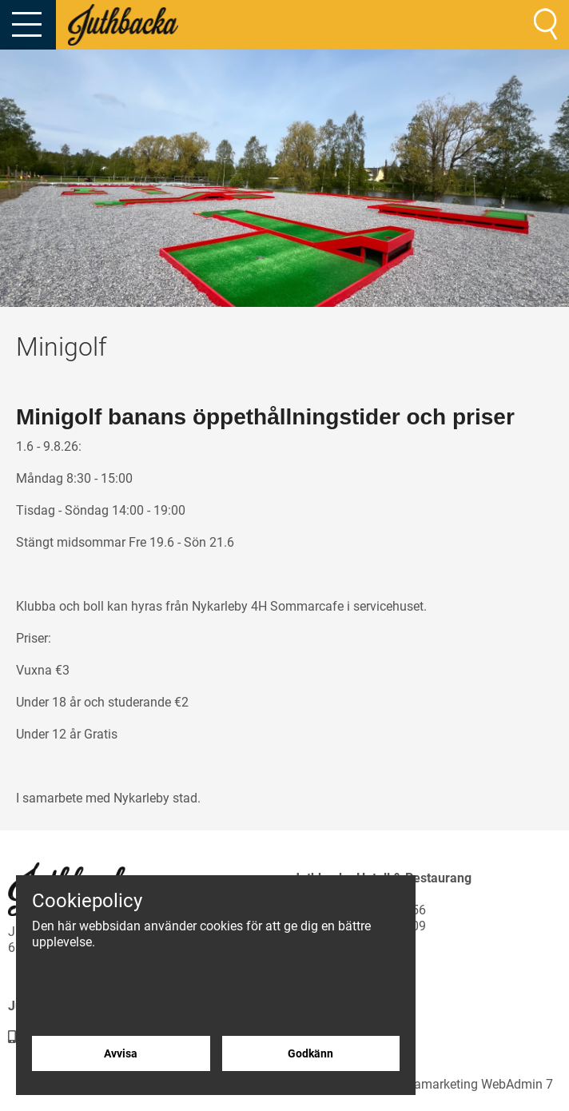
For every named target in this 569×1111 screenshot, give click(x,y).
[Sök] (545, 24)
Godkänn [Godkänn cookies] (310, 1053)
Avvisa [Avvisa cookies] (120, 1053)
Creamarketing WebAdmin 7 (474, 1084)
